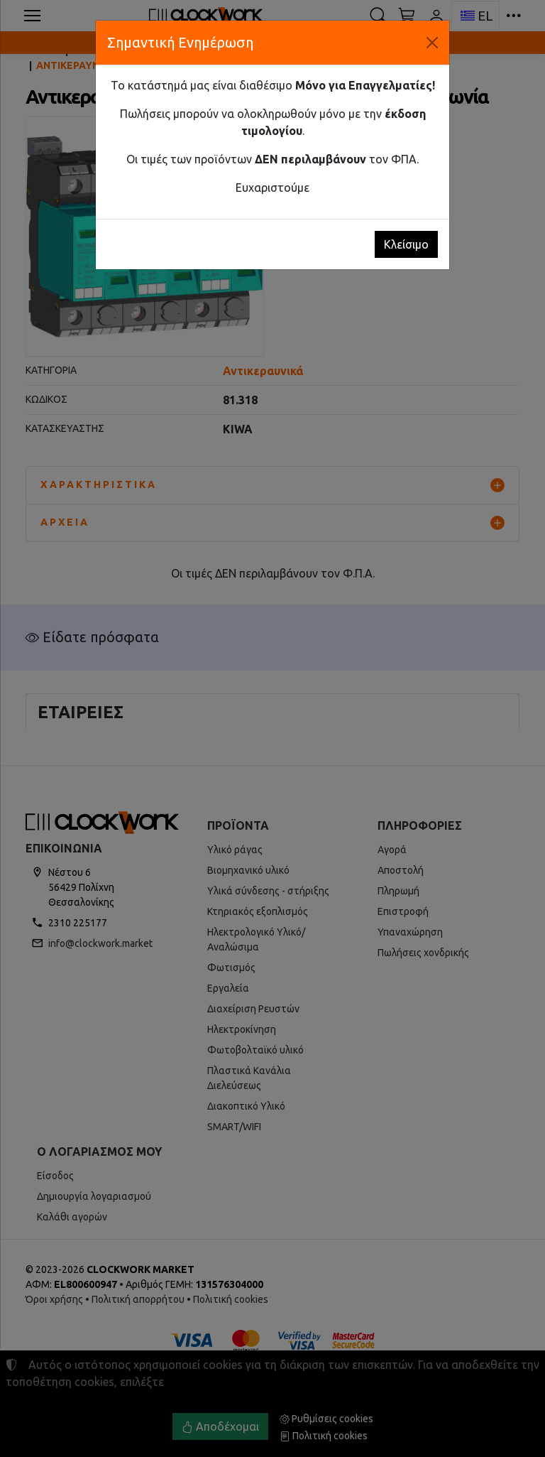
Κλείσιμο (406, 244)
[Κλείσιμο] (432, 42)
